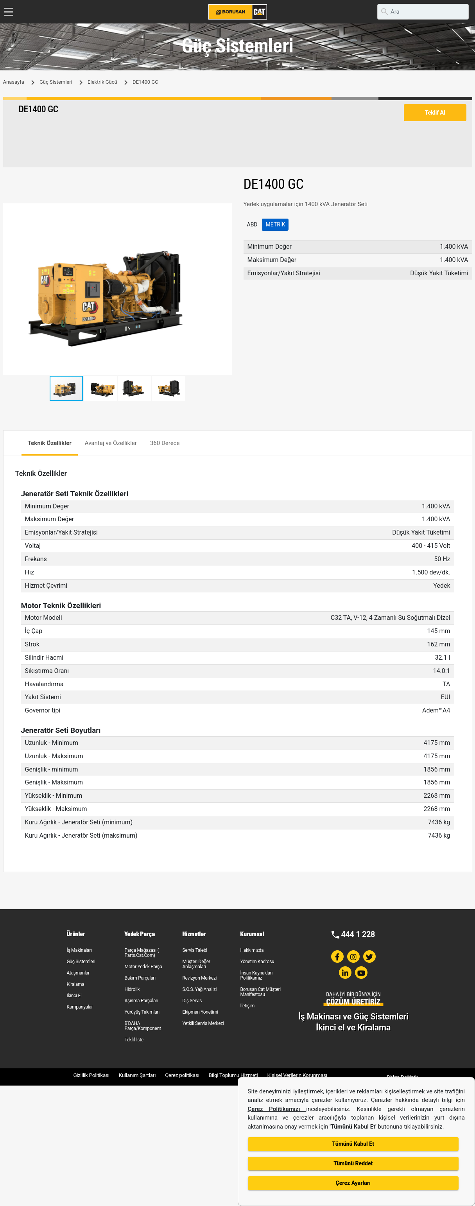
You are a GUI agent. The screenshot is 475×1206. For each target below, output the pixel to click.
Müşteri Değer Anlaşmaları (196, 964)
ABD (252, 224)
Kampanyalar (79, 1007)
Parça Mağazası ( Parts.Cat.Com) (141, 953)
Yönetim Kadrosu (257, 961)
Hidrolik (132, 989)
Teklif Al (435, 112)
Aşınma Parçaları (141, 1000)
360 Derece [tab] (165, 443)
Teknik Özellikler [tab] (50, 443)
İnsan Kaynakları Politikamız (256, 975)
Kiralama (75, 984)
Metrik (275, 224)
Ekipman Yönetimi (200, 1012)
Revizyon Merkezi (199, 978)
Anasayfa (13, 82)
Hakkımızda (251, 950)
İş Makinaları (78, 950)
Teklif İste (133, 1040)
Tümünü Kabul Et (353, 1144)
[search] (423, 12)
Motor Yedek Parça (143, 966)
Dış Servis (192, 1000)
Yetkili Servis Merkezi (203, 1023)
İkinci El (73, 995)
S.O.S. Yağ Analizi (199, 989)
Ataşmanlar (78, 973)
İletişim (247, 1006)
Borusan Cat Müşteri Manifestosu (260, 992)
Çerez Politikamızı (277, 1109)
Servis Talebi (194, 950)
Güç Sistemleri (55, 82)
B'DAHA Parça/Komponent (142, 1026)
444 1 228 (358, 934)
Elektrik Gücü (102, 82)
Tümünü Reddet (353, 1163)
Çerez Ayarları (353, 1183)
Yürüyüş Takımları (142, 1012)
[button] (225, 210)
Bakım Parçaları (139, 978)
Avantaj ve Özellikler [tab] (111, 443)
